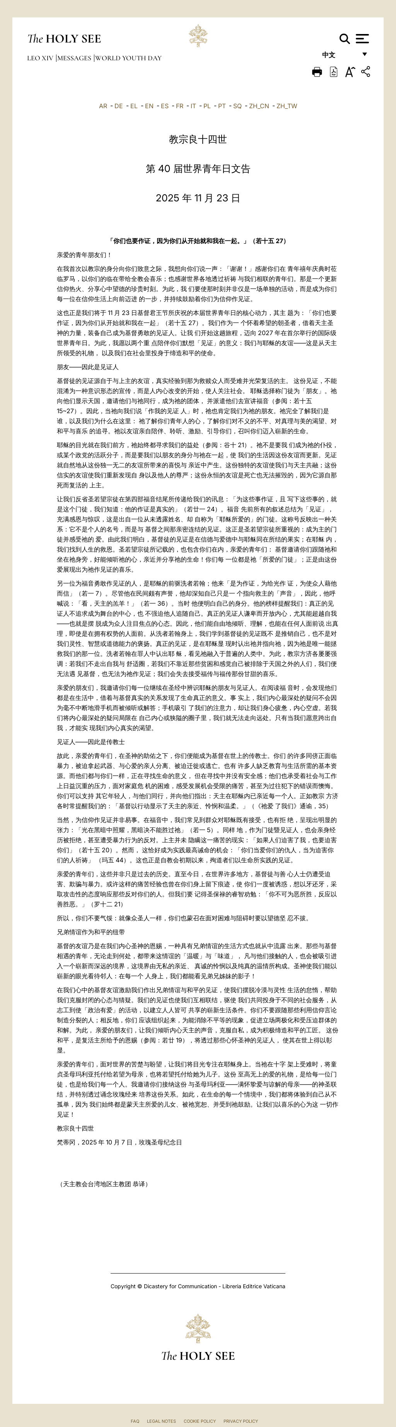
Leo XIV (41, 58)
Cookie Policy (200, 1421)
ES (165, 106)
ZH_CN (259, 106)
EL (134, 106)
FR (179, 106)
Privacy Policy (241, 1421)
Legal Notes (161, 1421)
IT (193, 106)
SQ (237, 106)
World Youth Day (128, 58)
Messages (75, 58)
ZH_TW (287, 106)
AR (103, 106)
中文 (339, 57)
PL (207, 106)
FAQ (135, 1421)
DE (118, 106)
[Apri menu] (361, 38)
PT (222, 106)
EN (149, 106)
